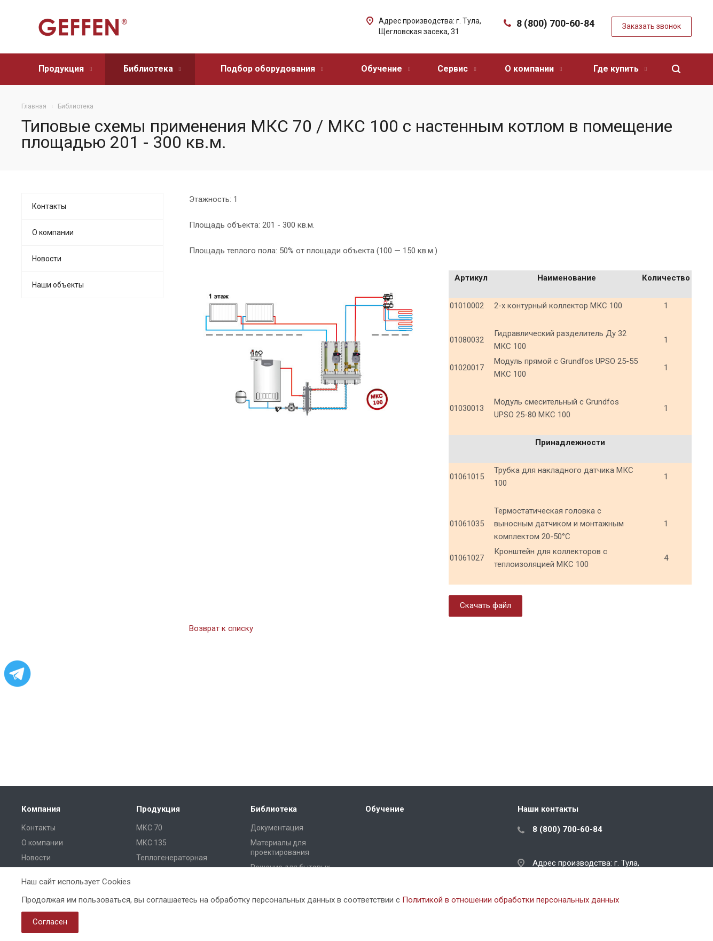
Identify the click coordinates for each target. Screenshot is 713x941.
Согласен (50, 922)
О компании (533, 69)
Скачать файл (485, 605)
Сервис (456, 69)
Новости (46, 258)
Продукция (65, 69)
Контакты (49, 206)
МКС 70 (149, 827)
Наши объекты (58, 285)
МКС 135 (151, 842)
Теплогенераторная (171, 857)
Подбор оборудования (272, 69)
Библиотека (152, 69)
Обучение (385, 69)
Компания (40, 809)
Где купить (620, 69)
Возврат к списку (221, 628)
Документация (276, 827)
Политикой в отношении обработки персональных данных (510, 900)
